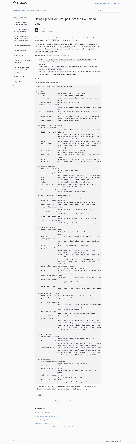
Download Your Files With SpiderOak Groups (22, 30)
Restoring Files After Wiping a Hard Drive (20, 23)
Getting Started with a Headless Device (47, 415)
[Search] (108, 10)
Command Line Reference (43, 411)
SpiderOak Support (18, 10)
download (43, 388)
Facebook (36, 394)
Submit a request (116, 3)
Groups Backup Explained (22, 45)
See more (16, 86)
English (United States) (113, 440)
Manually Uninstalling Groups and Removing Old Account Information (21, 39)
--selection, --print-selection (43, 422)
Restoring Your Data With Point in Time (22, 62)
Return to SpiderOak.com (101, 3)
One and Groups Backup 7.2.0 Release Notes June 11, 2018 (54, 426)
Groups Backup (30, 10)
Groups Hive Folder (20, 50)
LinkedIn (41, 394)
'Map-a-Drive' (18, 82)
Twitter (38, 394)
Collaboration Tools (20, 77)
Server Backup (18, 55)
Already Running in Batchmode (44, 419)
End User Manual (41, 10)
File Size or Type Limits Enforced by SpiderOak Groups (21, 70)
